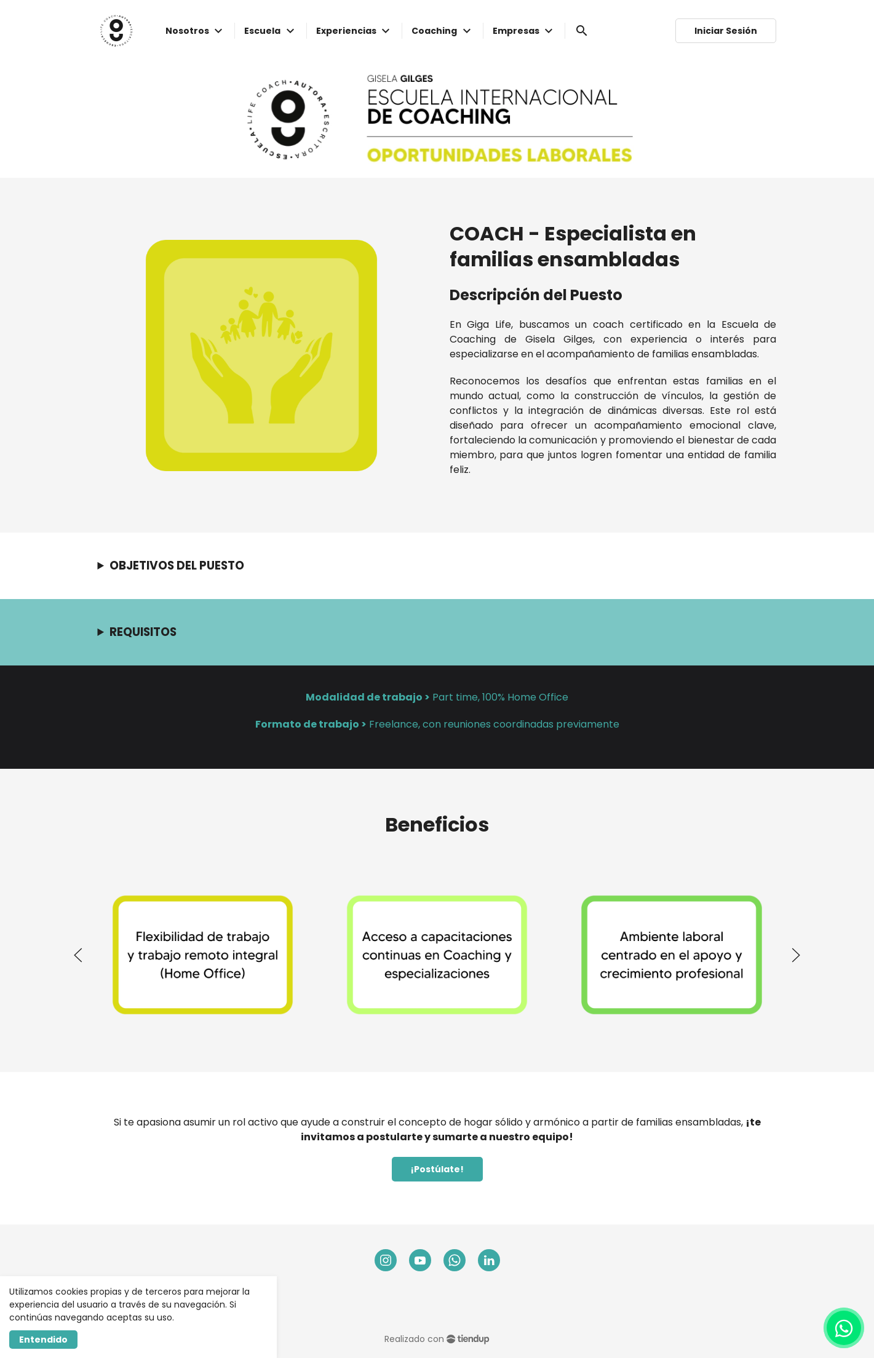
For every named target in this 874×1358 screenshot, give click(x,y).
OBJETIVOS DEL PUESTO (176, 565)
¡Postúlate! (437, 1169)
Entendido (43, 1339)
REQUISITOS (143, 632)
